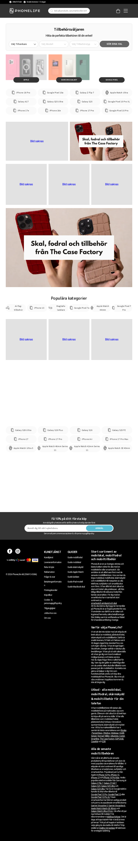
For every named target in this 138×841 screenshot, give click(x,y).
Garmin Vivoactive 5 (99, 805)
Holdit (121, 733)
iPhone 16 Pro (104, 775)
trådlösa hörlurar (113, 817)
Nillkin (107, 736)
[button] (23, 44)
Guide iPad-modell (75, 581)
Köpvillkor (48, 595)
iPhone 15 (115, 775)
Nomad (101, 736)
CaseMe (94, 741)
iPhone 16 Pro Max (111, 777)
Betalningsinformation (53, 583)
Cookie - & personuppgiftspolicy (53, 602)
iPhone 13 (95, 777)
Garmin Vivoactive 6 (116, 805)
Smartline (95, 739)
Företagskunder (50, 590)
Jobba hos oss (50, 613)
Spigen (94, 736)
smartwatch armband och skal (104, 603)
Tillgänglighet (49, 608)
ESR (103, 741)
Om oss (47, 618)
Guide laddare (73, 577)
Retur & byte (49, 567)
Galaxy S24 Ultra (98, 789)
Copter (122, 736)
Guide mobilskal (74, 562)
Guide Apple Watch (76, 572)
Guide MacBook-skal (76, 587)
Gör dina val (114, 44)
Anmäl (99, 528)
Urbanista (114, 736)
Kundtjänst (48, 557)
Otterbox (106, 733)
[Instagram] (17, 552)
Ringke (123, 730)
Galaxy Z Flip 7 (97, 783)
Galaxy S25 (95, 786)
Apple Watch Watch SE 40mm (103, 808)
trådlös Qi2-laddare (107, 828)
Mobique (115, 733)
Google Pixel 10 (114, 794)
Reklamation (49, 572)
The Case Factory (107, 739)
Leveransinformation (52, 562)
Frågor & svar (49, 577)
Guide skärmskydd (75, 567)
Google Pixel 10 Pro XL (100, 797)
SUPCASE (119, 739)
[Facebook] (9, 552)
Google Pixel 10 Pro (99, 794)
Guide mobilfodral (75, 557)
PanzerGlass (97, 733)
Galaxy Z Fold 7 (110, 783)
